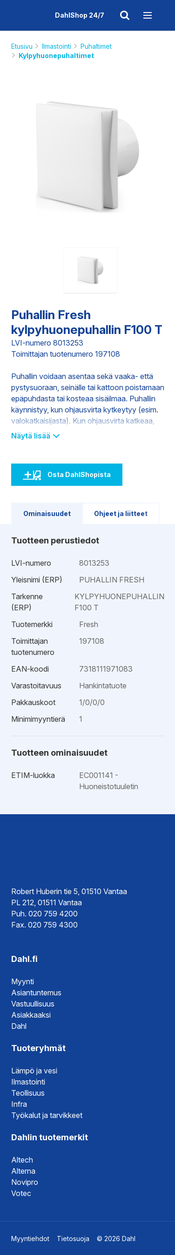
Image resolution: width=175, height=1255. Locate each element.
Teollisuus (28, 1093)
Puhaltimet (96, 46)
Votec (21, 1193)
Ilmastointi (56, 46)
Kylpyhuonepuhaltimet (56, 55)
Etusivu (22, 46)
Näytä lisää (35, 435)
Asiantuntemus (36, 992)
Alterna (23, 1171)
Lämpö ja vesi (34, 1070)
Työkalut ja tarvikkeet (46, 1115)
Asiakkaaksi (31, 1015)
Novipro (24, 1182)
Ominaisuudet (47, 513)
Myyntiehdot (30, 1238)
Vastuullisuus (32, 1003)
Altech (22, 1159)
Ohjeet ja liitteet (121, 513)
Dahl (19, 1026)
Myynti (22, 981)
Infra (19, 1104)
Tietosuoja (73, 1238)
